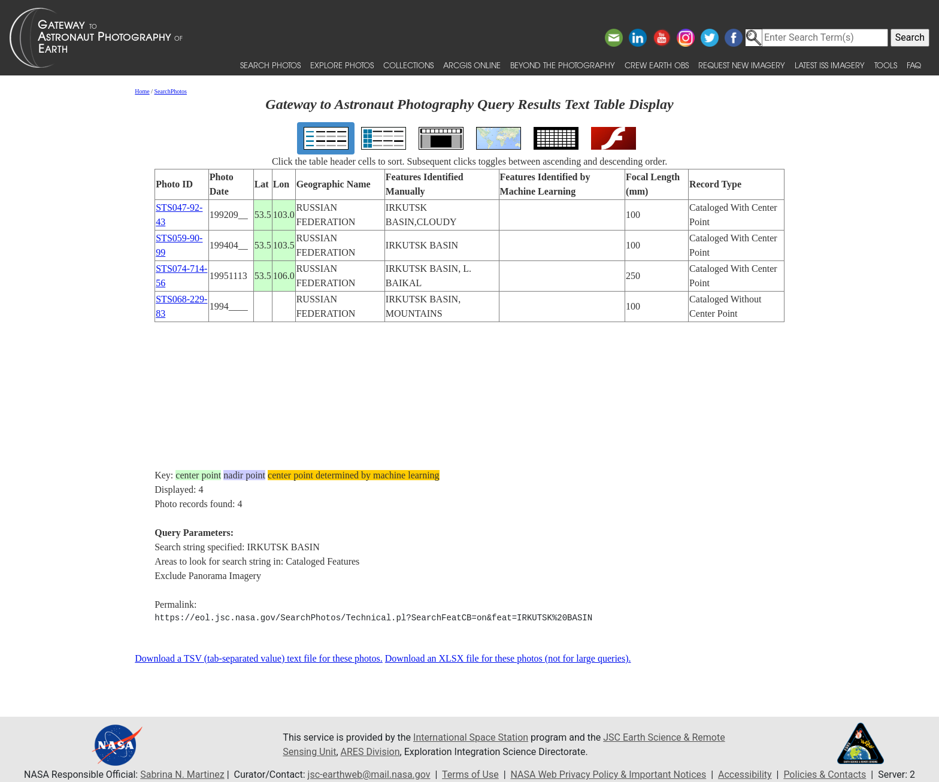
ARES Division (370, 751)
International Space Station (470, 737)
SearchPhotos (171, 91)
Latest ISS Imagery (830, 65)
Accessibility (745, 774)
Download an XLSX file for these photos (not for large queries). (508, 658)
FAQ (914, 65)
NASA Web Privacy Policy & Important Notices (609, 774)
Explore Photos (342, 65)
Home (142, 91)
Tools (885, 65)
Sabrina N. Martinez (182, 774)
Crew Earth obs (657, 65)
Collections (408, 65)
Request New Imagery (741, 65)
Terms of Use (470, 774)
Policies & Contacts (824, 774)
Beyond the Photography (562, 65)
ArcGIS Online (472, 65)
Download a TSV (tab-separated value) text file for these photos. (259, 658)
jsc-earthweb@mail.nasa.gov (369, 774)
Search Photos (270, 65)
